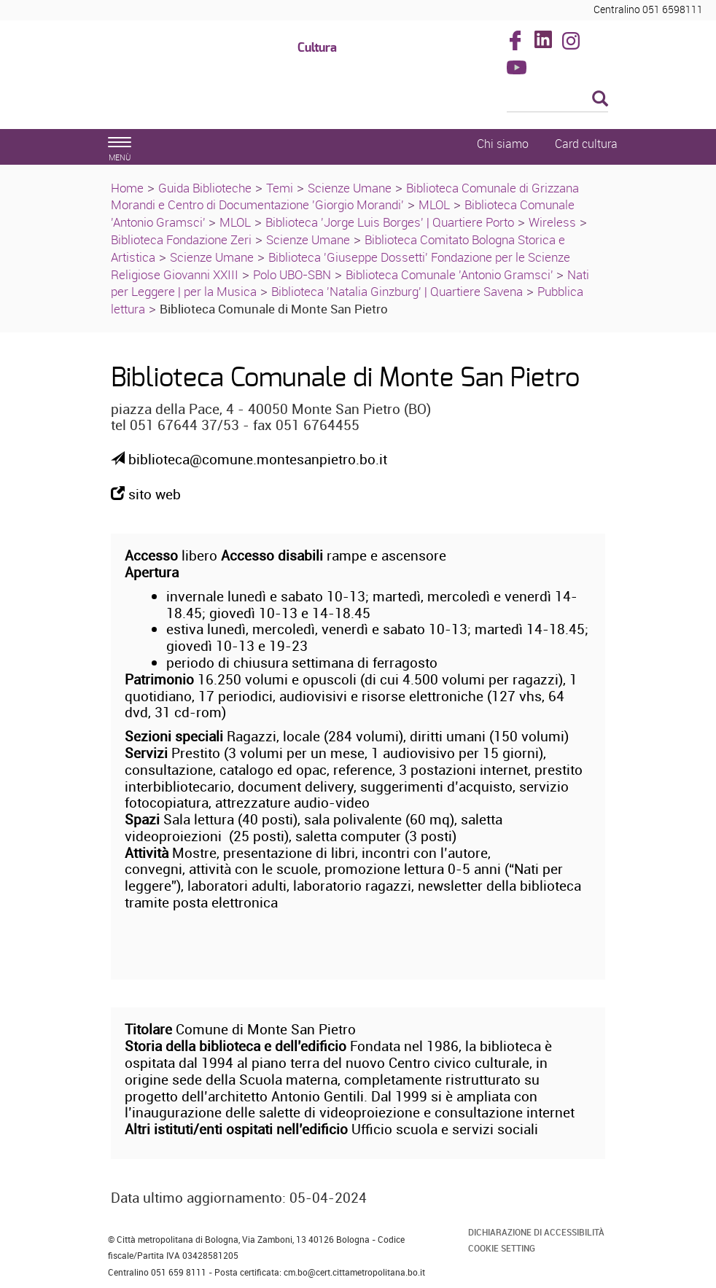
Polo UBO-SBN (292, 274)
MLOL (434, 204)
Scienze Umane (350, 187)
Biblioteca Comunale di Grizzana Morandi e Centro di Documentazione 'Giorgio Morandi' (345, 196)
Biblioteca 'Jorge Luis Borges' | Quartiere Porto (389, 222)
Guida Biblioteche (205, 187)
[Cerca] (558, 99)
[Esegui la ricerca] (600, 99)
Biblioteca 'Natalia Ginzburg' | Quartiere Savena (397, 291)
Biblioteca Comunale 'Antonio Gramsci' (451, 274)
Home (127, 187)
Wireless (552, 222)
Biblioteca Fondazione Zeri (181, 239)
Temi (279, 187)
